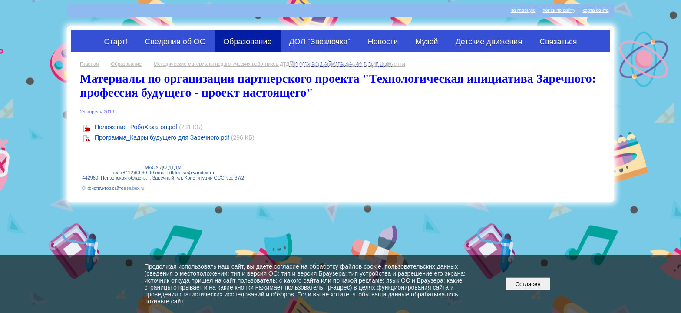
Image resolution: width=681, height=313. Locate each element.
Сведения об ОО (175, 41)
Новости (383, 41)
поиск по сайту (559, 10)
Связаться (558, 41)
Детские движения (489, 41)
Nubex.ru (135, 188)
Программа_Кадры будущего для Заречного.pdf (162, 137)
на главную (523, 10)
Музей (426, 41)
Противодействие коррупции (340, 63)
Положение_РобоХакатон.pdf (136, 126)
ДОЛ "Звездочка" (319, 41)
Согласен (528, 284)
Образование (247, 41)
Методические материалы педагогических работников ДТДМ (224, 64)
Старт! (116, 41)
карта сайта (595, 10)
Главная (89, 64)
